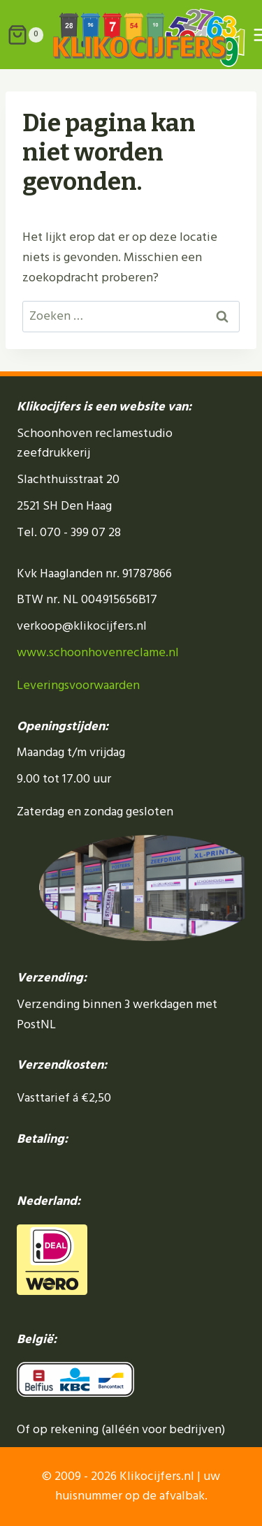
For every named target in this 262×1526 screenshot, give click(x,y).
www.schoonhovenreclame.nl (98, 652)
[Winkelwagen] (21, 34)
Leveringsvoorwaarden (78, 685)
